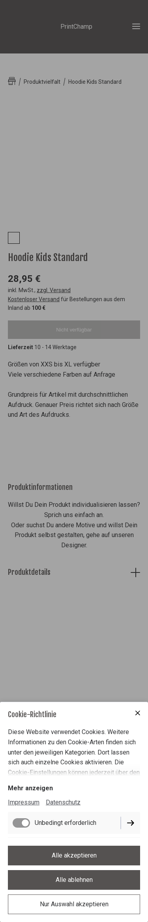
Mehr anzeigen (30, 788)
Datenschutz (63, 802)
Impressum (23, 802)
